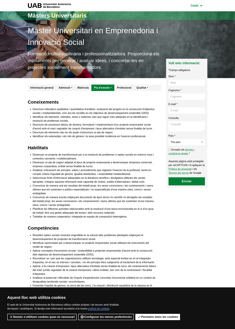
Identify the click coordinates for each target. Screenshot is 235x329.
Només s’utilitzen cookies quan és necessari (42, 317)
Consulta (174, 118)
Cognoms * (175, 90)
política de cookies (98, 308)
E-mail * (173, 104)
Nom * (172, 76)
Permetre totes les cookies (157, 317)
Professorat (124, 87)
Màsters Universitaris (57, 15)
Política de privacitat (180, 169)
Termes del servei (179, 173)
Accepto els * (182, 151)
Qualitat (141, 87)
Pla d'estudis (102, 87)
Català (198, 5)
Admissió (64, 87)
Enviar (186, 181)
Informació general (42, 87)
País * (172, 135)
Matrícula (83, 87)
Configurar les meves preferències (106, 317)
